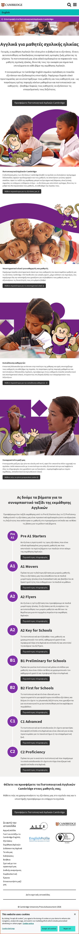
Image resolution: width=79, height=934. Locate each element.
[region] (39, 922)
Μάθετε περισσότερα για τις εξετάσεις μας (21, 191)
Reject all (67, 929)
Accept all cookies (49, 929)
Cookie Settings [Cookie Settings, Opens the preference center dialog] (8, 928)
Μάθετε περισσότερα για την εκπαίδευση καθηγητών (25, 383)
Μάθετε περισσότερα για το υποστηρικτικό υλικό (23, 286)
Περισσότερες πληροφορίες (35, 571)
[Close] (75, 914)
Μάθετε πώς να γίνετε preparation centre (21, 477)
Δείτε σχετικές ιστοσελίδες (38, 894)
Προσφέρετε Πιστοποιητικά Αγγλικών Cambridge (39, 102)
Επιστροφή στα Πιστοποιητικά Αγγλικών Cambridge (28, 19)
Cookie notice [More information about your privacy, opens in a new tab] (28, 923)
